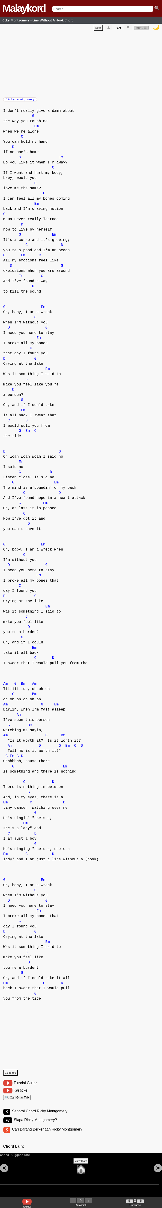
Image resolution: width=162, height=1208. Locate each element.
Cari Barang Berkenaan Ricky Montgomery (47, 1134)
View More (81, 1168)
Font (118, 28)
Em (36, 128)
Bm (23, 686)
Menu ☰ (141, 28)
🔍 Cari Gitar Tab (17, 1100)
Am (5, 686)
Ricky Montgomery (20, 101)
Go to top (10, 1075)
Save (98, 28)
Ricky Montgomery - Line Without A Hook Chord (38, 20)
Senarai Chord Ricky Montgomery (39, 1115)
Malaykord (23, 8)
